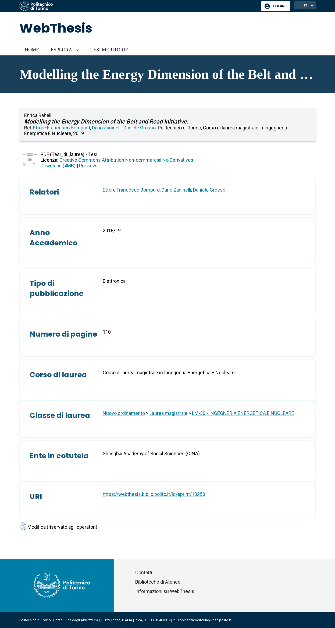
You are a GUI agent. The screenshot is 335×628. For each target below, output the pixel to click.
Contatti (143, 572)
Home (32, 49)
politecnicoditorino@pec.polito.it (205, 620)
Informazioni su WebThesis (164, 591)
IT (306, 5)
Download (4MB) (58, 165)
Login (279, 6)
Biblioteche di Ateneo (157, 582)
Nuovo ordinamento (124, 413)
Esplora (61, 49)
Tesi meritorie (109, 49)
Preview (87, 165)
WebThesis (55, 28)
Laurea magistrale (168, 413)
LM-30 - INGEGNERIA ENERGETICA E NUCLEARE (243, 413)
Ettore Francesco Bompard (61, 127)
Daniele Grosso (139, 127)
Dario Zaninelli (107, 127)
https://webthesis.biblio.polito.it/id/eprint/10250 (154, 494)
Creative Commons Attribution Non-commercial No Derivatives (126, 160)
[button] (23, 527)
